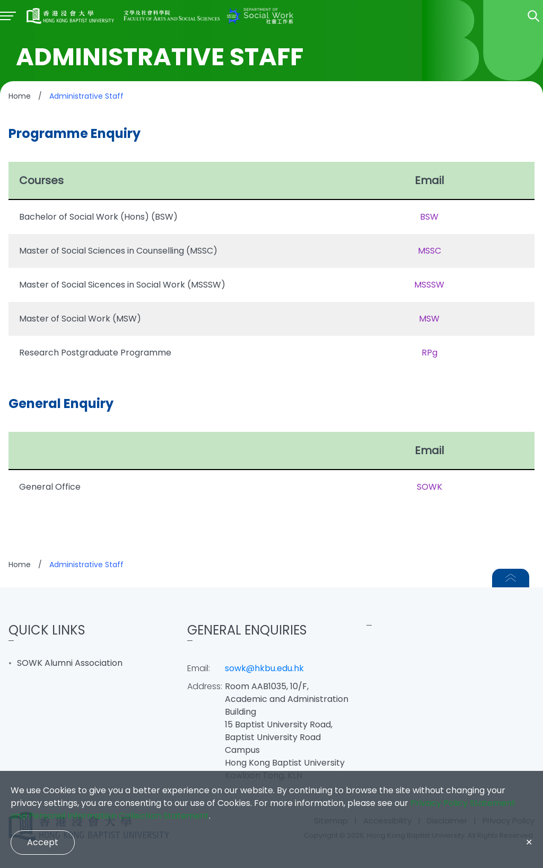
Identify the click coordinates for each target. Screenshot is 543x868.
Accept (42, 842)
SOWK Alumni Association (69, 663)
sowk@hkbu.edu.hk (264, 668)
